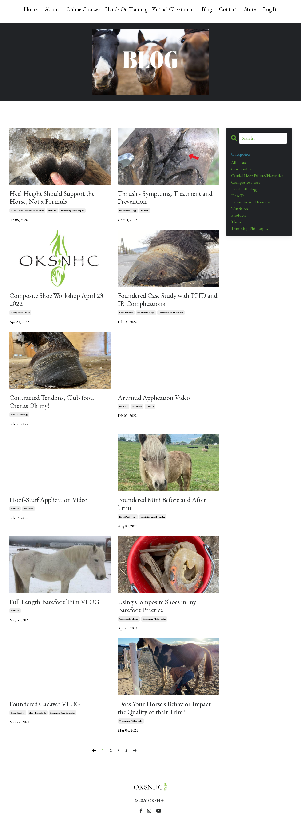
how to (52, 211)
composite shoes (20, 313)
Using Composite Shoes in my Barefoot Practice (159, 609)
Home (29, 9)
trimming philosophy (72, 211)
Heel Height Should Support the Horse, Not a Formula (54, 197)
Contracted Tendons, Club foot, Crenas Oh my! (54, 403)
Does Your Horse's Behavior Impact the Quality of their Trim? (166, 712)
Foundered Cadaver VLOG (46, 708)
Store (251, 9)
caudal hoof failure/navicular (27, 211)
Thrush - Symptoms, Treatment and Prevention (168, 197)
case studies (126, 313)
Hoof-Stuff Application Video (50, 502)
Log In (271, 9)
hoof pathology (127, 211)
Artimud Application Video (156, 399)
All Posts (238, 162)
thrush (145, 211)
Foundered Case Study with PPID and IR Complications (164, 300)
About (50, 9)
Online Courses (82, 9)
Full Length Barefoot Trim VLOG (56, 605)
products (137, 408)
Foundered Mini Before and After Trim (164, 506)
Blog (207, 9)
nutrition (239, 209)
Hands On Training (126, 9)
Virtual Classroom (172, 9)
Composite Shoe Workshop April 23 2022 (59, 300)
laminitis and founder (171, 313)
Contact (228, 9)
